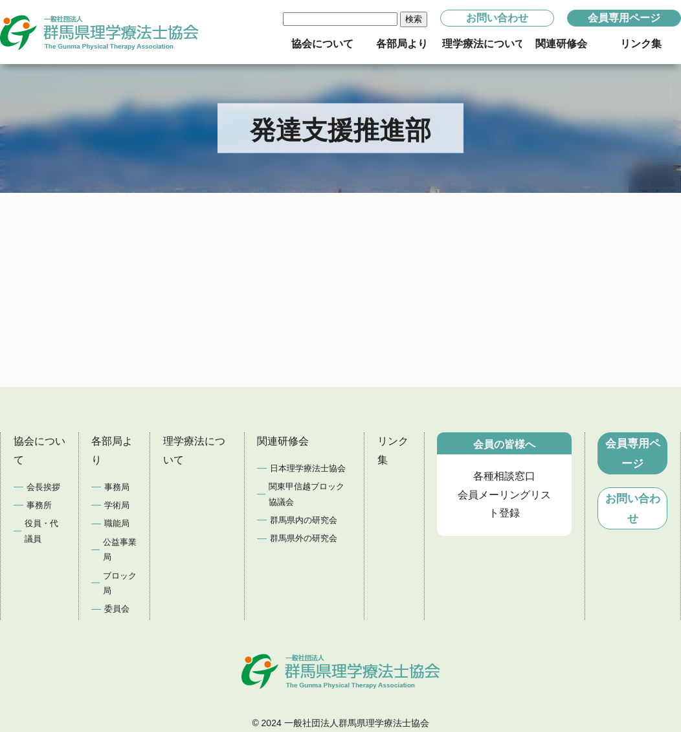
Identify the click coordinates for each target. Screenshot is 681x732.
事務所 (39, 505)
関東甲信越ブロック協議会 (306, 494)
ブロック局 (120, 583)
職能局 (116, 523)
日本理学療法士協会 (308, 468)
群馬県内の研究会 (303, 520)
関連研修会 (283, 441)
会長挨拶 (43, 487)
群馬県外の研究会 (303, 538)
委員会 (116, 609)
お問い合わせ (497, 17)
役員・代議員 (41, 530)
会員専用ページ (624, 17)
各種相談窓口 (504, 476)
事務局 (116, 487)
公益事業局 (120, 549)
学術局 (116, 505)
